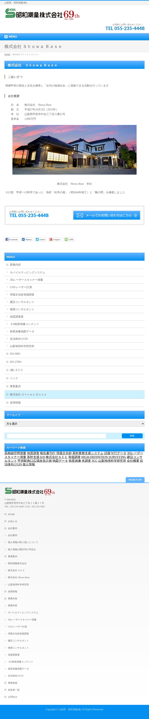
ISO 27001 (16, 361)
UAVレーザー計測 (21, 287)
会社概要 (133, 460)
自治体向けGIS (19, 338)
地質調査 (33, 453)
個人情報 (29, 464)
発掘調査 (74, 457)
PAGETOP (135, 479)
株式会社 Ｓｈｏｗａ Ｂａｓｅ (28, 394)
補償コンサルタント (22, 309)
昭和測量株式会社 (17, 563)
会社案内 (12, 528)
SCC (95, 460)
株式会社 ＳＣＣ (16, 570)
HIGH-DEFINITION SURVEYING (103, 457)
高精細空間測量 (15, 453)
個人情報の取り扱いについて (23, 542)
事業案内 (15, 386)
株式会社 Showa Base (18, 577)
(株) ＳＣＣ (16, 370)
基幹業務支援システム (87, 453)
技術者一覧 (14, 690)
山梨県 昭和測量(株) (70, 709)
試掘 (107, 453)
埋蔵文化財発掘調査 (22, 294)
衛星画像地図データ (22, 331)
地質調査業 (16, 316)
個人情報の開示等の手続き (22, 549)
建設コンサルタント (22, 302)
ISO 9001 (15, 353)
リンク (14, 378)
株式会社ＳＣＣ (57, 457)
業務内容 (15, 264)
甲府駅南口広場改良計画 (35, 460)
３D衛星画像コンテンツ (24, 324)
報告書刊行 (47, 453)
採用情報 (15, 402)
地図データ (60, 460)
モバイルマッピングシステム (27, 272)
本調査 (86, 460)
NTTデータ (118, 453)
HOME (7, 54)
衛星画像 (75, 460)
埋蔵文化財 (64, 453)
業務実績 (12, 683)
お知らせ (12, 521)
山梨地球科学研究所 (22, 346)
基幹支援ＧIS (36, 457)
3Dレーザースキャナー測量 (26, 279)
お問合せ (12, 697)
